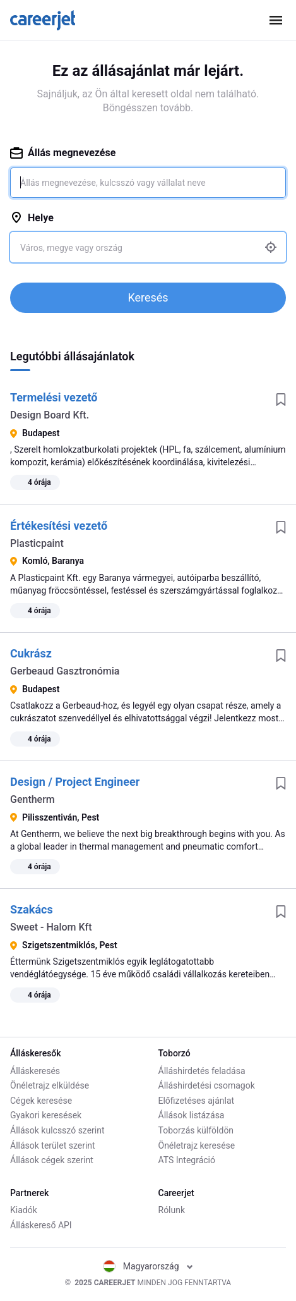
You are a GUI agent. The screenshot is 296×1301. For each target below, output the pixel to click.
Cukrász (31, 653)
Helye (32, 218)
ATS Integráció (187, 1160)
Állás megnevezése (62, 153)
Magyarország (148, 1266)
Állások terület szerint (52, 1145)
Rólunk (172, 1210)
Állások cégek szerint (51, 1160)
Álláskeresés (35, 1071)
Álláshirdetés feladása (202, 1071)
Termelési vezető (53, 397)
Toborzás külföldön (196, 1130)
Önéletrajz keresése (196, 1145)
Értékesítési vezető (58, 525)
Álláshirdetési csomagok (206, 1085)
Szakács (31, 909)
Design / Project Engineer (74, 781)
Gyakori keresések (45, 1115)
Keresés (147, 297)
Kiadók (23, 1210)
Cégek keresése (41, 1101)
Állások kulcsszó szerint (57, 1130)
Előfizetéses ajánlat (196, 1101)
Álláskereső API (41, 1225)
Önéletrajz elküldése (49, 1085)
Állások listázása (191, 1115)
